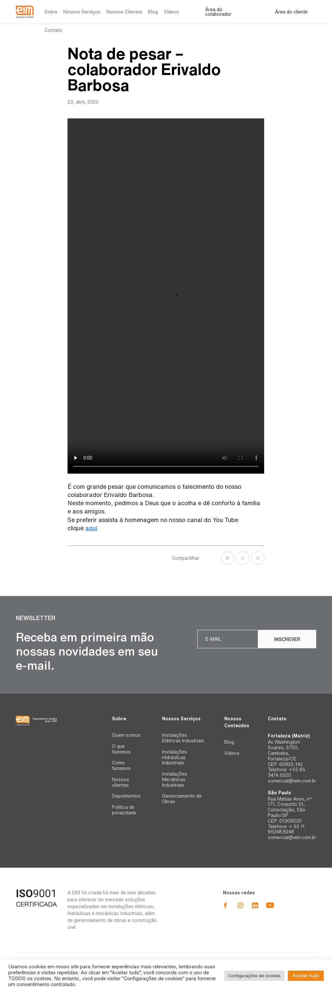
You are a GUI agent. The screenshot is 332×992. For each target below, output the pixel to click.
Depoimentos (126, 796)
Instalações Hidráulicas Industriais (174, 757)
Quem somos (126, 735)
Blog (153, 12)
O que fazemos (121, 749)
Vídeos (171, 12)
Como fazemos (121, 765)
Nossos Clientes (124, 12)
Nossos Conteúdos (236, 722)
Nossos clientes (120, 782)
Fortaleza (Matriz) (289, 735)
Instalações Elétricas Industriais (183, 738)
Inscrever (287, 639)
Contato (53, 30)
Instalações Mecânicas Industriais (174, 779)
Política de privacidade (124, 810)
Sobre (50, 12)
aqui (91, 528)
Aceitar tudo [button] (305, 975)
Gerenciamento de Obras (182, 799)
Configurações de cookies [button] (254, 976)
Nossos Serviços (81, 12)
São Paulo (279, 792)
